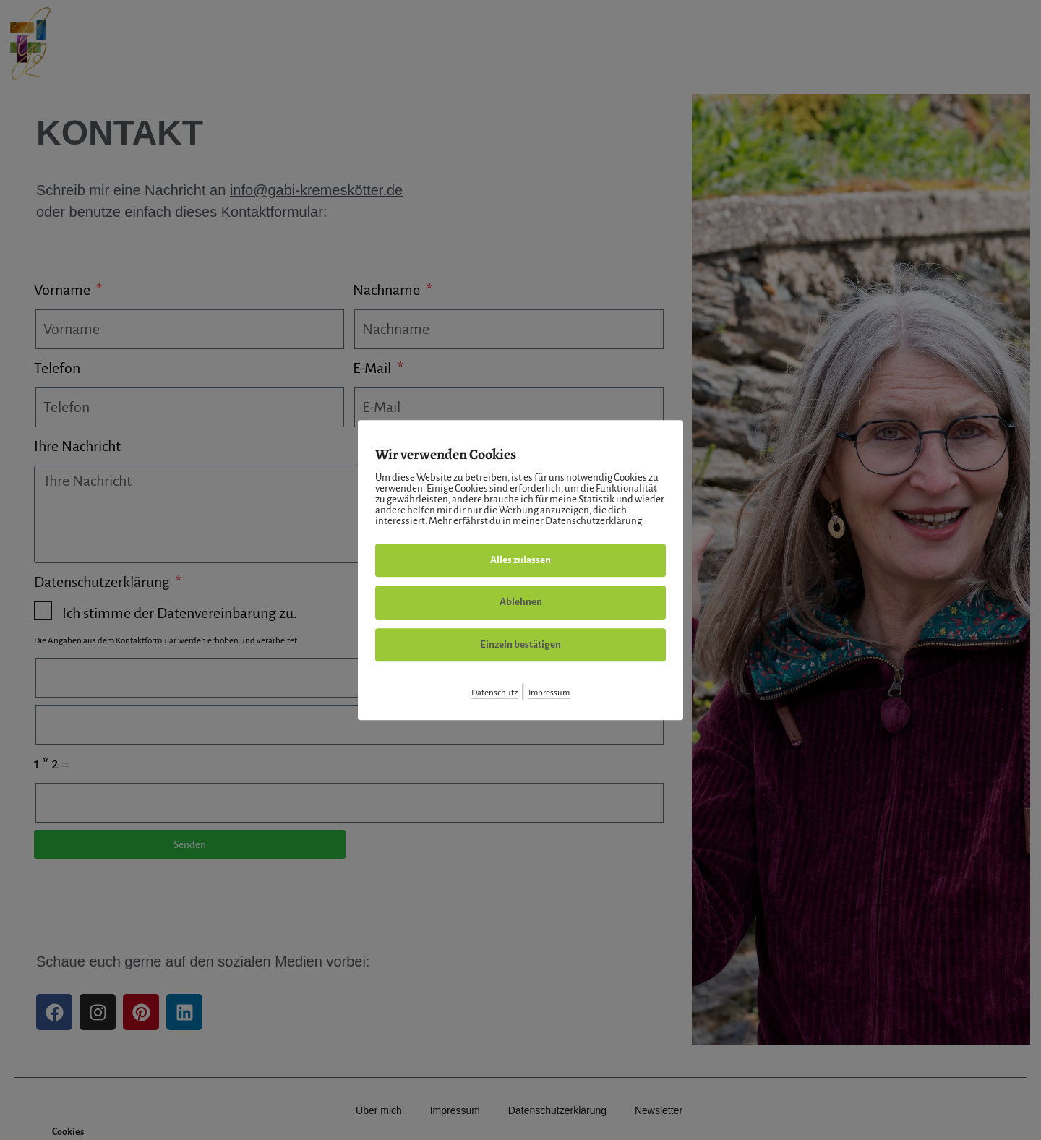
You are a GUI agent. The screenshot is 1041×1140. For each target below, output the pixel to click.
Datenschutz (494, 693)
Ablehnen (521, 601)
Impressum (549, 693)
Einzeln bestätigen (520, 644)
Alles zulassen (520, 559)
